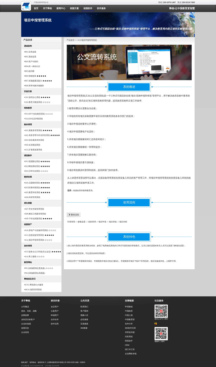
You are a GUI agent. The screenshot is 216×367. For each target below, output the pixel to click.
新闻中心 (60, 8)
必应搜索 (84, 319)
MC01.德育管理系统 (33, 290)
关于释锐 (47, 8)
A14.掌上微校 (30, 257)
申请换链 (129, 307)
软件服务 (101, 8)
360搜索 (83, 328)
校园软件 (87, 8)
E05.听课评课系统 (32, 188)
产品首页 (70, 40)
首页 (36, 8)
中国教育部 (130, 319)
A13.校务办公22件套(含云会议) (38, 252)
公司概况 (25, 307)
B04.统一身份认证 (32, 66)
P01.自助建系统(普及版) (35, 268)
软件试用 (55, 324)
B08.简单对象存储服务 (34, 86)
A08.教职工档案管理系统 (35, 214)
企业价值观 (26, 324)
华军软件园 (130, 332)
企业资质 (25, 332)
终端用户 (55, 315)
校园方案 (74, 8)
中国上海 (129, 315)
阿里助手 (129, 341)
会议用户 (55, 307)
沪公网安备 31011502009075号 (32, 366)
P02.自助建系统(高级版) (35, 273)
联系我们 (84, 307)
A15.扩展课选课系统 (33, 150)
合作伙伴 (55, 319)
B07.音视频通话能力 (33, 81)
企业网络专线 (131, 354)
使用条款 (32, 362)
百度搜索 (84, 324)
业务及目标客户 (28, 319)
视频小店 (84, 315)
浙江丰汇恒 (130, 349)
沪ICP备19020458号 (52, 366)
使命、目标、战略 (29, 311)
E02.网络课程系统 (32, 166)
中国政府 (129, 311)
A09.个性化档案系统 (33, 219)
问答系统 (129, 336)
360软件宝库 (130, 328)
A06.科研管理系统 (32, 197)
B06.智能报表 (30, 76)
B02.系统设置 (30, 57)
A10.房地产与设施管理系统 (36, 230)
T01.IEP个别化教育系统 (35, 114)
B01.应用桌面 (30, 52)
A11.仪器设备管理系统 (34, 235)
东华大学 (129, 324)
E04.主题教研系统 (32, 183)
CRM (127, 345)
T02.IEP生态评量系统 (34, 119)
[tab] (41, 40)
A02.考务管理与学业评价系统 (37, 135)
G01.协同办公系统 (32, 97)
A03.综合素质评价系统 (34, 140)
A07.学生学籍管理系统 (34, 209)
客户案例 (84, 311)
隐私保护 (24, 362)
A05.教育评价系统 (32, 192)
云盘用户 (55, 311)
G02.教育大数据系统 (33, 102)
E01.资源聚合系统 (32, 161)
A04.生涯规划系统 (32, 145)
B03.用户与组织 (31, 62)
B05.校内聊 (29, 71)
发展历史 (25, 328)
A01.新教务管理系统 (33, 130)
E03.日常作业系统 (32, 171)
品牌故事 (25, 315)
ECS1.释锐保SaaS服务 (34, 285)
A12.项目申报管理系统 (34, 240)
